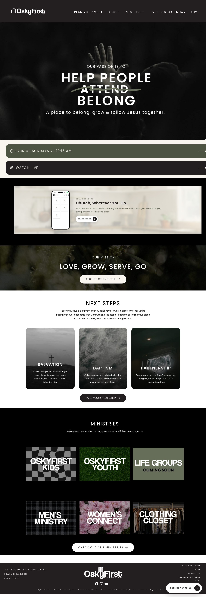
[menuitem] (88, 12)
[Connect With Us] (184, 588)
